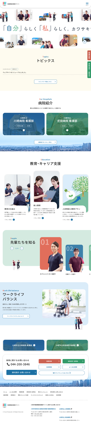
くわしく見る (10, 220)
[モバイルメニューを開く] (87, 4)
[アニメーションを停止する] (84, 42)
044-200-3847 (38, 414)
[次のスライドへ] (21, 248)
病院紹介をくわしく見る (45, 142)
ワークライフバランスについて (15, 316)
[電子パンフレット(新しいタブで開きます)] (62, 373)
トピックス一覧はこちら (45, 81)
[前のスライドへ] (12, 248)
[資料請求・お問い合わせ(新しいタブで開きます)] (21, 372)
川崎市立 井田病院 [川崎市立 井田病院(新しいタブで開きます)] (65, 417)
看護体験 (49, 361)
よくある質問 (73, 367)
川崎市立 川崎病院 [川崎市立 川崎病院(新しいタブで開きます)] (65, 409)
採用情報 (49, 367)
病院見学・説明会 (73, 361)
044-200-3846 (20, 364)
